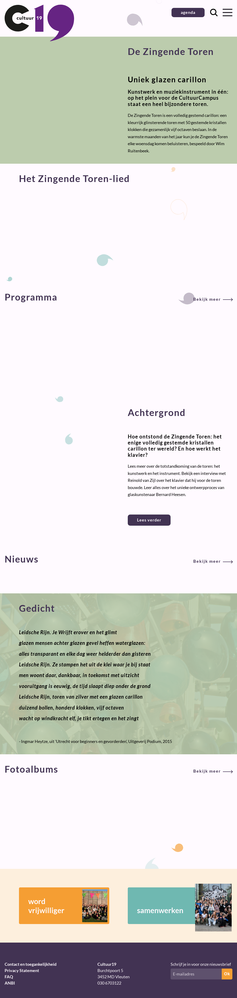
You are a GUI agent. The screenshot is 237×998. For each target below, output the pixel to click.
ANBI (10, 982)
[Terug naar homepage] (39, 39)
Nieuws (118, 559)
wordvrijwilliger (67, 905)
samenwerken (177, 905)
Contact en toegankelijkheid (30, 964)
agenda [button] (188, 12)
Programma (118, 297)
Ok (227, 974)
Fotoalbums (118, 769)
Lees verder (149, 519)
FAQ (9, 976)
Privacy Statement (22, 970)
